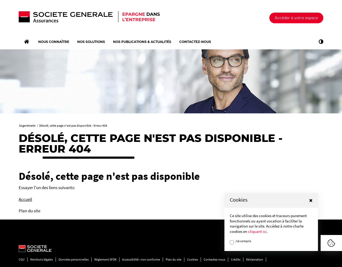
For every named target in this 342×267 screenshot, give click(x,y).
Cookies (192, 259)
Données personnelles (74, 259)
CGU (22, 259)
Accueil (25, 199)
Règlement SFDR (105, 259)
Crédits (235, 259)
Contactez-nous (214, 259)
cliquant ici (257, 231)
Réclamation (254, 259)
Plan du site (173, 259)
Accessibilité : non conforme (141, 259)
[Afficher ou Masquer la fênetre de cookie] (331, 243)
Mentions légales (41, 259)
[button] (311, 200)
